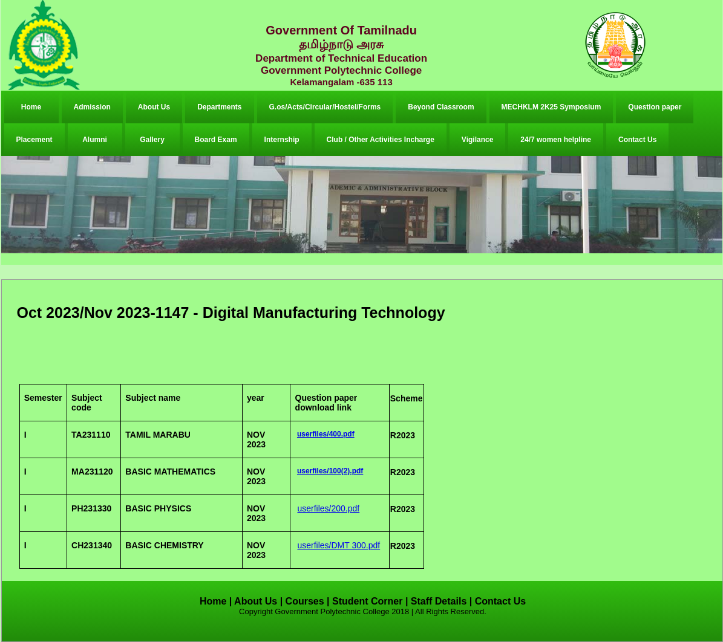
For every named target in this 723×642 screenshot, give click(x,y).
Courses (305, 601)
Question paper (654, 107)
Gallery (152, 139)
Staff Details (438, 601)
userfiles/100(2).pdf (330, 471)
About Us (154, 107)
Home (31, 107)
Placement (34, 139)
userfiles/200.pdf (328, 508)
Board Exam (216, 139)
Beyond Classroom (441, 107)
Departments (219, 107)
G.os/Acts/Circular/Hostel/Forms (325, 107)
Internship (281, 139)
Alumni (94, 139)
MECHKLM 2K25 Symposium (551, 107)
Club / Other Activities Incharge (380, 139)
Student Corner (367, 601)
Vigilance (477, 139)
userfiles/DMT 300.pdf (338, 545)
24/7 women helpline (555, 139)
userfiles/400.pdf (326, 434)
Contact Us (637, 139)
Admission (92, 107)
